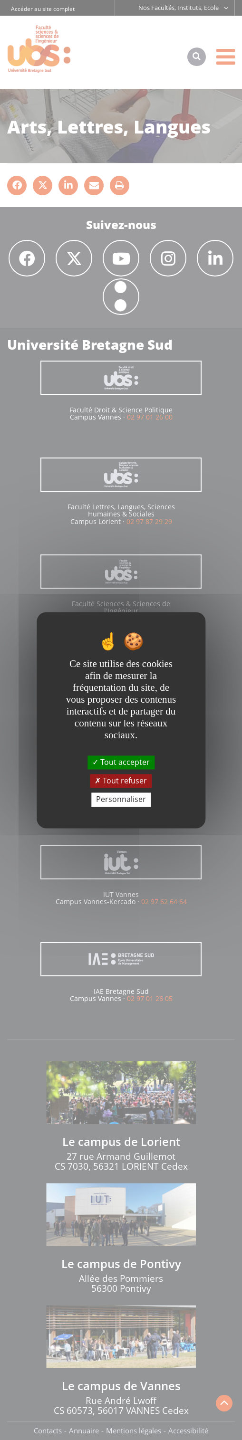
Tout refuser (121, 781)
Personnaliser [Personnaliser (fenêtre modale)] (121, 799)
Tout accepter (121, 762)
